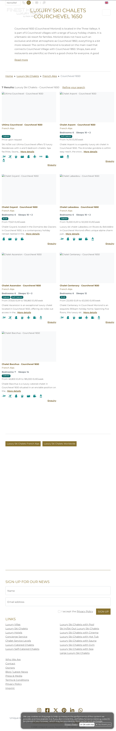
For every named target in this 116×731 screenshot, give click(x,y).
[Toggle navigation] (106, 12)
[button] (108, 2)
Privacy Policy (71, 724)
